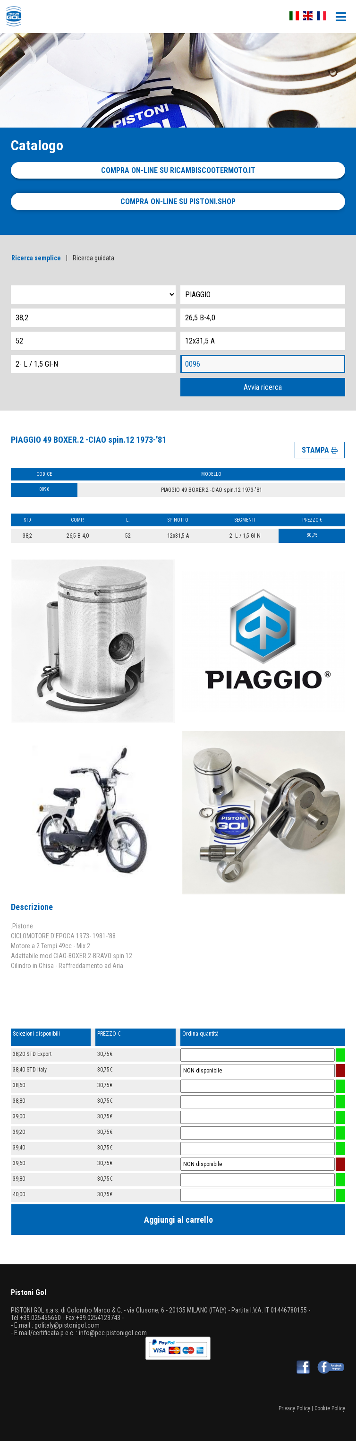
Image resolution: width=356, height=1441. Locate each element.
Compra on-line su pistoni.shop (178, 201)
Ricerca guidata (93, 258)
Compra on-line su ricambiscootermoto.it (178, 170)
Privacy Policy (294, 1408)
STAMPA (320, 450)
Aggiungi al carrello (178, 1220)
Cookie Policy (329, 1408)
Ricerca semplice (36, 258)
